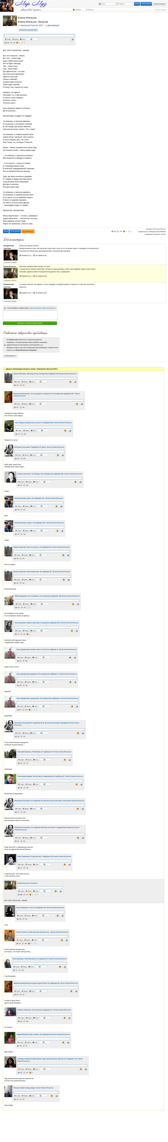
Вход (137, 4)
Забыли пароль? (160, 10)
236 (8, 42)
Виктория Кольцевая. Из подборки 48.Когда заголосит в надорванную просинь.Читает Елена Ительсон (47, 828)
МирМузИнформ (159, 4)
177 (18, 634)
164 (17, 994)
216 (20, 943)
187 (17, 407)
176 (19, 434)
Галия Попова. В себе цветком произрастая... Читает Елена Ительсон (42, 932)
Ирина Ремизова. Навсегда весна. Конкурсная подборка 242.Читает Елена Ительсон (45, 374)
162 (21, 1072)
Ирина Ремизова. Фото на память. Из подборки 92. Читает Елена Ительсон (42, 547)
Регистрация (146, 4)
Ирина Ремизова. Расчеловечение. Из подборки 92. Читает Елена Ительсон (42, 571)
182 (18, 458)
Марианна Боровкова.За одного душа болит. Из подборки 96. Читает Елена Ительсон (46, 983)
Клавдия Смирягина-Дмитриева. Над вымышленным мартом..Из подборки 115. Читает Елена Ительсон (50, 1060)
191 (21, 763)
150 (18, 736)
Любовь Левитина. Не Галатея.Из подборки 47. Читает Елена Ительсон (44, 1010)
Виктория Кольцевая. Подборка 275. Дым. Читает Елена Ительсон (39, 447)
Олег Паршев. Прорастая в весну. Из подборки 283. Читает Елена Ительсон (43, 422)
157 (18, 812)
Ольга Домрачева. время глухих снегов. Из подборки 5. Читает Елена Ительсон (47, 649)
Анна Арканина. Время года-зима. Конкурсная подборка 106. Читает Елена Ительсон (46, 623)
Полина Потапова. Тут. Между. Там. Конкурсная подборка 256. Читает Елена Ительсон (49, 474)
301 (20, 709)
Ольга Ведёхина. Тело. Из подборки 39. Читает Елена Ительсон (40, 907)
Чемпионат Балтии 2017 (28, 30)
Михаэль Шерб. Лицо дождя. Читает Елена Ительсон (33, 1088)
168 (21, 787)
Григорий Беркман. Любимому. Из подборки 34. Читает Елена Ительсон (44, 752)
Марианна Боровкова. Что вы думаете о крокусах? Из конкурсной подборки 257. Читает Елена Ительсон (47, 395)
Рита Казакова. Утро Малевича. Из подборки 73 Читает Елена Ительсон (39, 959)
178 (18, 534)
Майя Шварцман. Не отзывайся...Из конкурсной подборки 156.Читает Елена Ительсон (47, 596)
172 (21, 485)
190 (17, 558)
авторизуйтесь (51, 308)
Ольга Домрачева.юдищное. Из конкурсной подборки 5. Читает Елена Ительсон (47, 674)
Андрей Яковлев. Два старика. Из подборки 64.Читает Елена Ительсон (43, 1034)
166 (21, 1021)
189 (20, 685)
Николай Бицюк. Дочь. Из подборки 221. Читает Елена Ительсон (38, 498)
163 (17, 385)
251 (18, 841)
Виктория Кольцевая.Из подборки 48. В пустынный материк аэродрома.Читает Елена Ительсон (46, 724)
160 (17, 583)
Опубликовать (10, 356)
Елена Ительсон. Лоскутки (27, 883)
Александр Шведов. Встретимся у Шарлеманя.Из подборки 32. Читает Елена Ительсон (50, 776)
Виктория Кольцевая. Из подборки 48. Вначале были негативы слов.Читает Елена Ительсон (49, 801)
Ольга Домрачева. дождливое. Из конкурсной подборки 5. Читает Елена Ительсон (48, 698)
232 (19, 607)
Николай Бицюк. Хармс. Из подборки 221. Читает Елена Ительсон (39, 523)
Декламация (53, 26)
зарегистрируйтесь (35, 308)
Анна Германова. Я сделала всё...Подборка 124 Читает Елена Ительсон (44, 856)
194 (18, 509)
